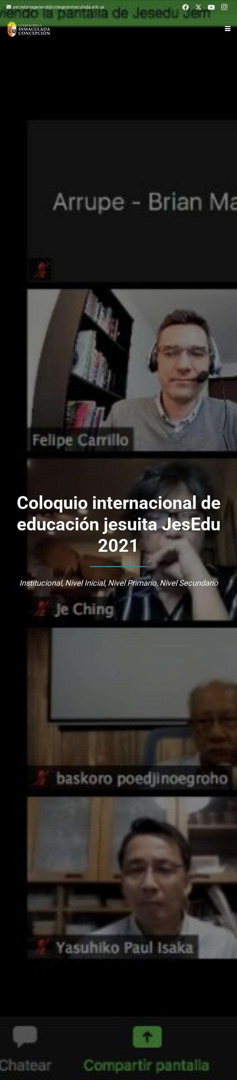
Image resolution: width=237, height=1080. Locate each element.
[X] (198, 7)
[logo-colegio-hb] (28, 29)
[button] (228, 28)
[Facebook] (185, 7)
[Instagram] (224, 7)
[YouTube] (211, 7)
